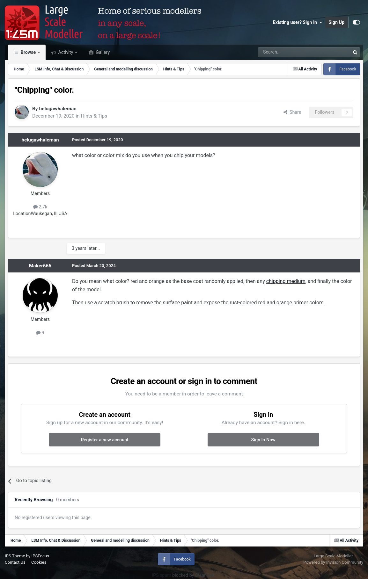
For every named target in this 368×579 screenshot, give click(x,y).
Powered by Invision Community (333, 562)
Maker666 (40, 266)
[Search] (287, 52)
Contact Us (15, 562)
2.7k (40, 206)
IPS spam (161, 575)
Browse (28, 52)
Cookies (38, 562)
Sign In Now (263, 439)
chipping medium (285, 281)
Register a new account (105, 439)
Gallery (102, 52)
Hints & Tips (94, 116)
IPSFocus (40, 556)
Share (292, 112)
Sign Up (336, 22)
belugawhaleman (57, 109)
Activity (65, 52)
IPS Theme (15, 556)
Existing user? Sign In (297, 22)
